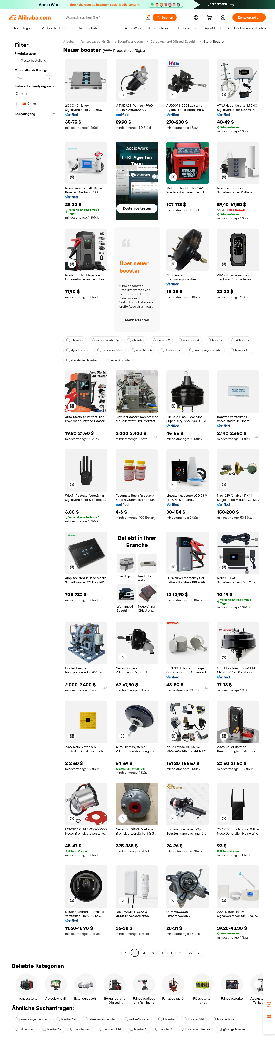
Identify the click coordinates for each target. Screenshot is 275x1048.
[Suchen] (165, 17)
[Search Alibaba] (104, 17)
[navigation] (35, 498)
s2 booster (240, 340)
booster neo (80, 1029)
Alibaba (68, 41)
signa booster (77, 350)
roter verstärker (110, 350)
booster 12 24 (110, 1029)
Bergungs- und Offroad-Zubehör (174, 41)
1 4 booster (24, 1029)
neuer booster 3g (105, 340)
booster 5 (137, 1029)
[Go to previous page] (125, 953)
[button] (148, 17)
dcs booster (170, 350)
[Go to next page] (199, 953)
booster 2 (161, 340)
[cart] (210, 18)
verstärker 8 (141, 350)
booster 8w (51, 1029)
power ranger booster (205, 350)
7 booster (135, 340)
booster (215, 340)
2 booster (166, 1019)
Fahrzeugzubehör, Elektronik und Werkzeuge (112, 41)
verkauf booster (118, 360)
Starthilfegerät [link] (214, 41)
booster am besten (195, 1029)
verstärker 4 (189, 340)
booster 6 (163, 1029)
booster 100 (194, 1019)
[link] (269, 1004)
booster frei (240, 350)
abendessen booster (81, 360)
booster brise (223, 1019)
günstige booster (232, 1029)
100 (189, 952)
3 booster (74, 340)
